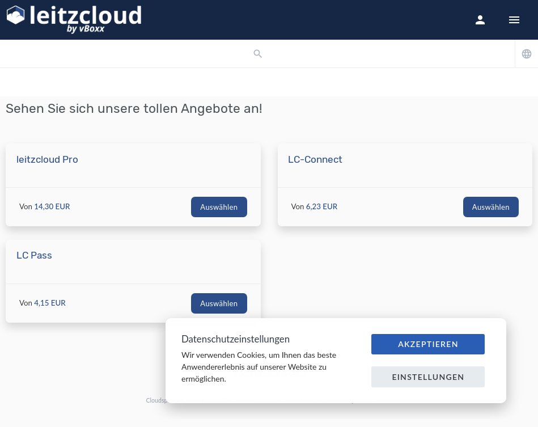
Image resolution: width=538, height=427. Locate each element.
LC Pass (34, 255)
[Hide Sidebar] (514, 20)
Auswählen (219, 207)
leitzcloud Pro (47, 159)
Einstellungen (428, 377)
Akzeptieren (428, 344)
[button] (480, 20)
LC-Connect (315, 159)
